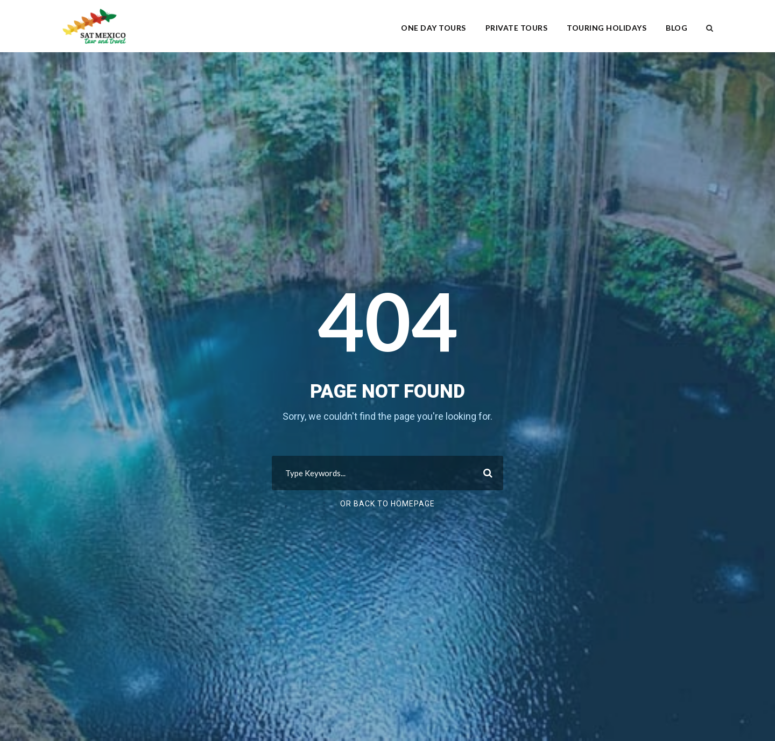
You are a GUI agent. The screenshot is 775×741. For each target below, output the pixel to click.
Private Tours (516, 27)
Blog (676, 27)
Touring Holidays (606, 27)
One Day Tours (433, 27)
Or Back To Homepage (387, 503)
